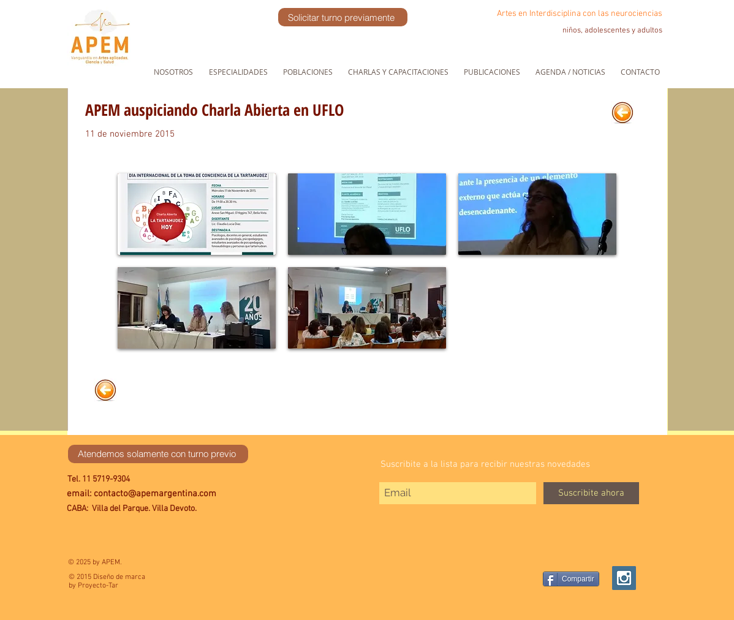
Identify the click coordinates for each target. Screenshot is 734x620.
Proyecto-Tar (98, 585)
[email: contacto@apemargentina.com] (167, 494)
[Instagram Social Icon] (624, 578)
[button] (197, 214)
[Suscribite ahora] (591, 493)
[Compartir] (571, 579)
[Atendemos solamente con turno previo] (158, 454)
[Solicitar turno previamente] (342, 17)
